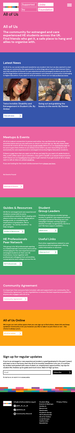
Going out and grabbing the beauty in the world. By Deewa (53, 105)
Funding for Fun (24, 158)
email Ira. (30, 160)
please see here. (49, 164)
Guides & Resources (11, 231)
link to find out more (60, 75)
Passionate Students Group (45, 411)
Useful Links (43, 421)
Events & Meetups (46, 404)
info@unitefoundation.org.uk (25, 402)
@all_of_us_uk (21, 406)
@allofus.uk (19, 410)
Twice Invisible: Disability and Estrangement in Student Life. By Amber (19, 106)
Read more (43, 230)
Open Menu (69, 5)
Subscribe (57, 372)
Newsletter (43, 423)
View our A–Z (44, 252)
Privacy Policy (62, 402)
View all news (9, 116)
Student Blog (44, 402)
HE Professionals (10, 264)
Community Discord (23, 414)
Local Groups (44, 419)
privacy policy (25, 377)
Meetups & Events (11, 186)
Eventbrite (59, 146)
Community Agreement (13, 299)
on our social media (35, 146)
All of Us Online (9, 333)
